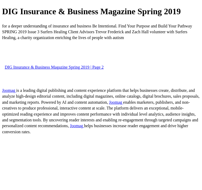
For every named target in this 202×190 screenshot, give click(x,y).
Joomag (9, 90)
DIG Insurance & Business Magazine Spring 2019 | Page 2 (54, 67)
